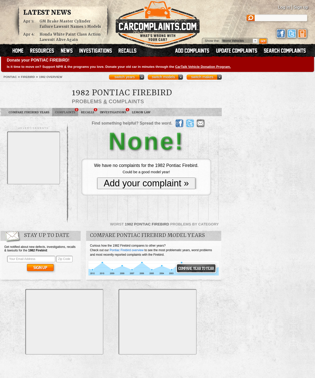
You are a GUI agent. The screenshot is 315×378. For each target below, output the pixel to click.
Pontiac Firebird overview (127, 250)
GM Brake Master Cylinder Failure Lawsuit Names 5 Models (70, 24)
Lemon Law (141, 112)
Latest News (47, 13)
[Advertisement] (33, 158)
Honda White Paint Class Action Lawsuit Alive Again (70, 37)
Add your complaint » (146, 183)
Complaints (66, 111)
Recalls (89, 111)
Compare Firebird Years (29, 112)
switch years (124, 77)
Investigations (114, 111)
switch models (163, 77)
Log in (284, 7)
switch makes (202, 77)
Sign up (300, 7)
